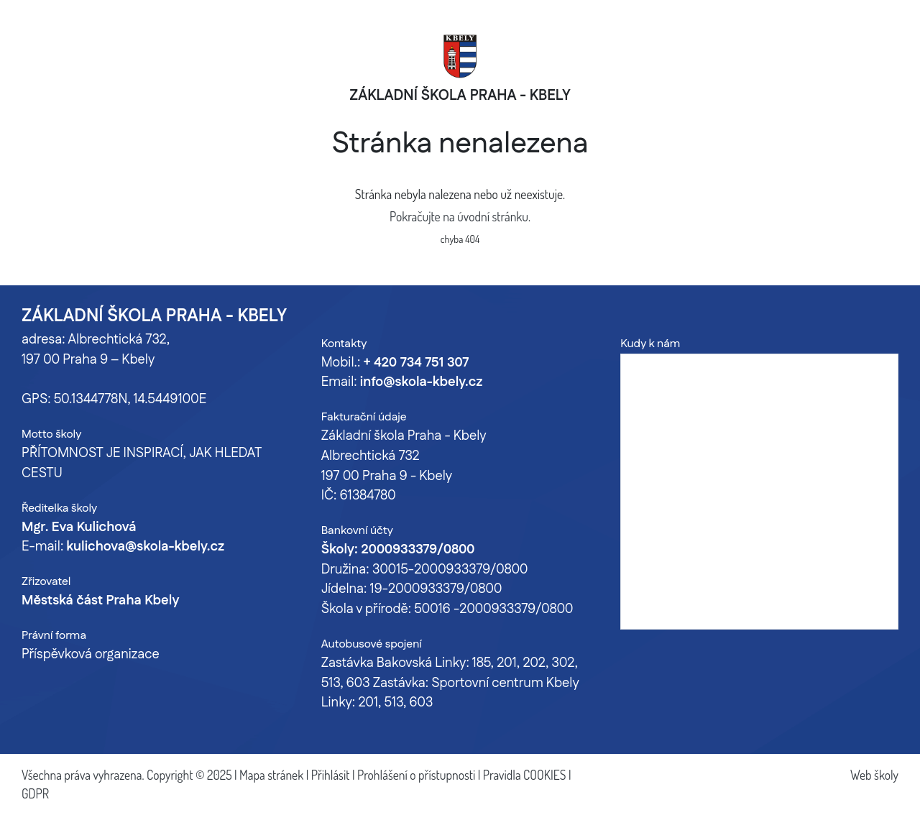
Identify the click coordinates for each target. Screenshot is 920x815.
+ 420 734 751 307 (416, 363)
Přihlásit (330, 775)
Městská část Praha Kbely (100, 600)
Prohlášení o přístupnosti (416, 775)
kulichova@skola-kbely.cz (145, 547)
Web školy (874, 775)
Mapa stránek (271, 775)
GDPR (35, 793)
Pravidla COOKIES (524, 775)
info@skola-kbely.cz (421, 382)
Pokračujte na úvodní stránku (459, 216)
